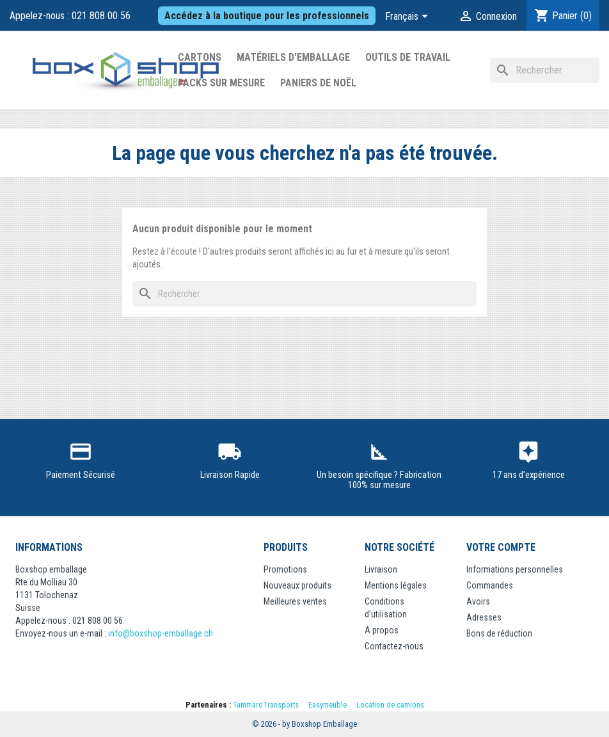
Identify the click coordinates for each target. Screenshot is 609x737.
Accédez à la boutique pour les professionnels (266, 16)
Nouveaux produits (297, 585)
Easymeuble (327, 704)
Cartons (199, 57)
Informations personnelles (514, 569)
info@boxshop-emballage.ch (160, 633)
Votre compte (500, 547)
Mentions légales (396, 585)
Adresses (484, 617)
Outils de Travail (407, 57)
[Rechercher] (544, 70)
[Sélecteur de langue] (408, 17)
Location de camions (390, 704)
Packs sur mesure (221, 83)
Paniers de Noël (318, 83)
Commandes (489, 585)
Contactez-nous (394, 646)
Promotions (285, 569)
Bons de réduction (499, 633)
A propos (382, 630)
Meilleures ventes (295, 601)
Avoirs (478, 601)
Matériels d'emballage (293, 57)
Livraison (381, 569)
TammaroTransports (266, 704)
